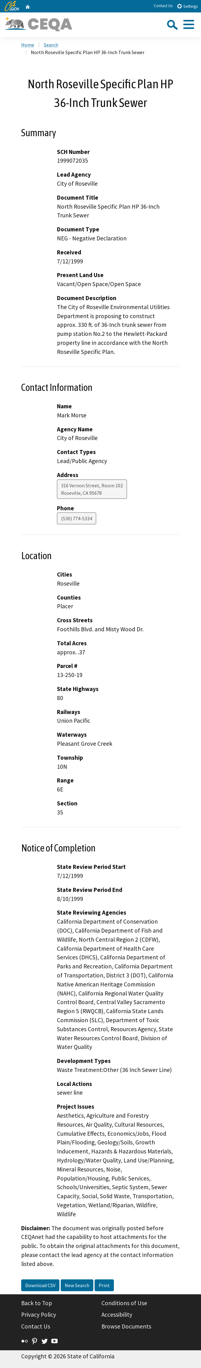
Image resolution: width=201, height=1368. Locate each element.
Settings (187, 6)
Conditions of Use (124, 1303)
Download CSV (40, 1285)
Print (104, 1285)
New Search (77, 1285)
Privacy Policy (38, 1314)
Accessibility (116, 1314)
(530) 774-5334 (76, 518)
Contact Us (163, 5)
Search (51, 45)
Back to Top (36, 1303)
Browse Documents (126, 1326)
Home (27, 45)
